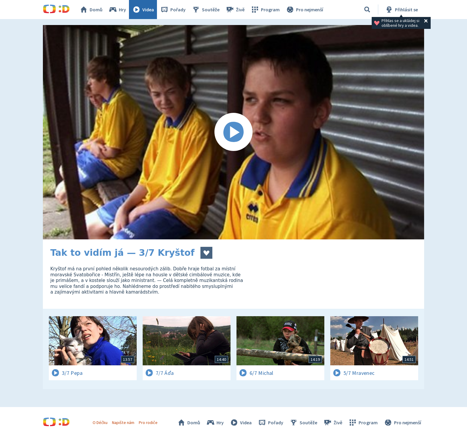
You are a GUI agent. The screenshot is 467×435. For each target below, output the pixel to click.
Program (265, 9)
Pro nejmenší (304, 9)
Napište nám (123, 422)
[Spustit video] (233, 132)
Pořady (173, 9)
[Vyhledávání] (367, 9)
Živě (235, 9)
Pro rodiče (148, 422)
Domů (90, 9)
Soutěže (206, 9)
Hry (117, 9)
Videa (143, 9)
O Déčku (100, 422)
